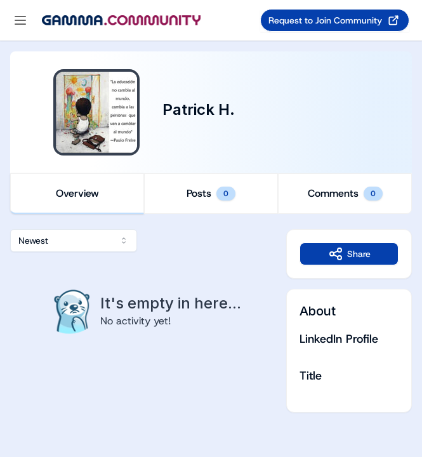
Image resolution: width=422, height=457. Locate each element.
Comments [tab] (345, 194)
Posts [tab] (211, 194)
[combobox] (73, 240)
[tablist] (211, 193)
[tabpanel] (211, 321)
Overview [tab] (77, 193)
